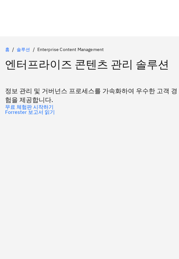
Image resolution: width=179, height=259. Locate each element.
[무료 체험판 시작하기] (89, 106)
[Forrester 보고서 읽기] (89, 112)
